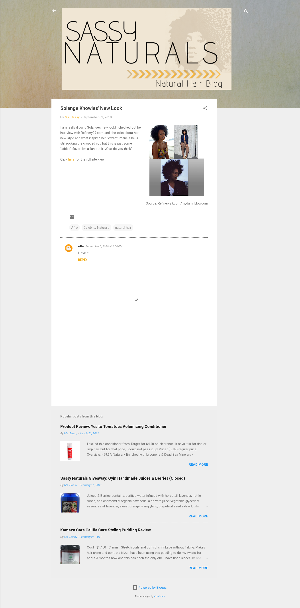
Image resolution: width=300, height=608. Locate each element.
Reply (82, 260)
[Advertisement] (234, 165)
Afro (74, 228)
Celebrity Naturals (96, 228)
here (71, 159)
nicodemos (159, 596)
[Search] (246, 12)
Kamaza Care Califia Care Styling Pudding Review (105, 530)
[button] (205, 108)
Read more (198, 465)
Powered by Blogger (150, 588)
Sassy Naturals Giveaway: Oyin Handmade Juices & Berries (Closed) (122, 478)
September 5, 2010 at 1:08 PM (104, 246)
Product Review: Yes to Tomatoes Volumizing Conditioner (113, 426)
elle (81, 246)
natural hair (123, 228)
